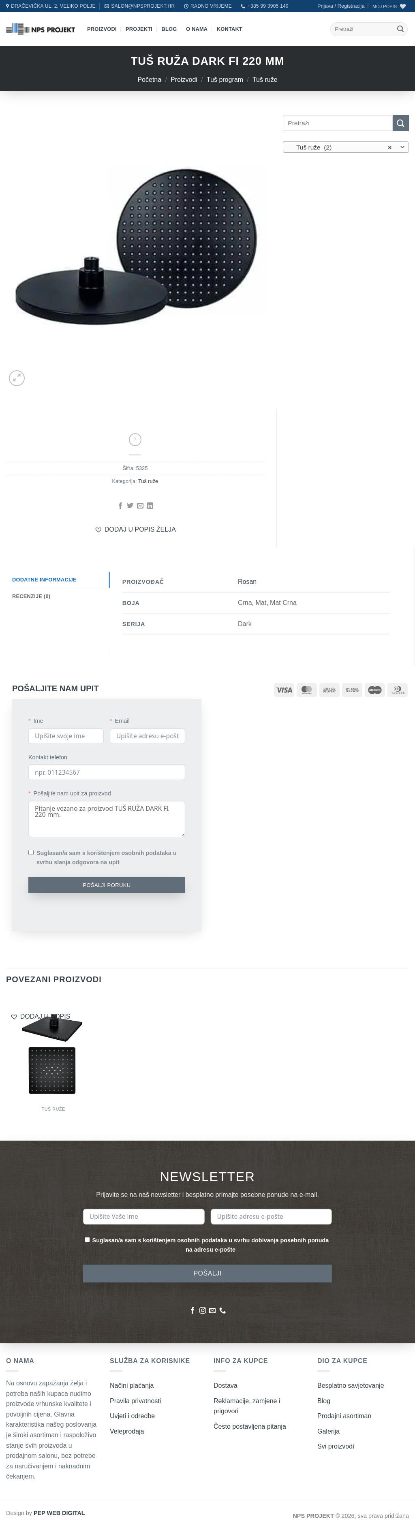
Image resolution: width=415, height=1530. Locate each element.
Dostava (225, 1385)
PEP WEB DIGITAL (59, 1513)
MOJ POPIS (384, 6)
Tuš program (225, 79)
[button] (341, 6)
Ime (38, 721)
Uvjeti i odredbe (132, 1415)
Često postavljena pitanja (250, 1426)
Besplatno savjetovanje (350, 1385)
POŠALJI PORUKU (106, 885)
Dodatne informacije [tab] (44, 580)
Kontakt (229, 29)
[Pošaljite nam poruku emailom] (212, 1310)
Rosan (247, 581)
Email (122, 721)
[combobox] (346, 147)
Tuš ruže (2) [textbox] (341, 147)
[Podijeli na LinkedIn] (150, 506)
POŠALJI (207, 1273)
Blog (169, 29)
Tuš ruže (265, 79)
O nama (197, 29)
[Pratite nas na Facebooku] (192, 1310)
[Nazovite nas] (222, 1310)
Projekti (139, 29)
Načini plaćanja (132, 1385)
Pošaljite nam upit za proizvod (72, 793)
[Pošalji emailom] (140, 506)
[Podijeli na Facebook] (120, 506)
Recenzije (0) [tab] (31, 596)
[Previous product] (135, 439)
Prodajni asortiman (344, 1415)
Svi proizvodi (335, 1446)
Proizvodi (102, 29)
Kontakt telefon (47, 757)
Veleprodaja (127, 1431)
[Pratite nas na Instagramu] (202, 1310)
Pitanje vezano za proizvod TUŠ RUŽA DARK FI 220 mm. (106, 819)
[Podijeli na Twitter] (130, 506)
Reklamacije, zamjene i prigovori (247, 1406)
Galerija (328, 1431)
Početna (149, 79)
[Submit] (400, 29)
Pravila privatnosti (135, 1401)
